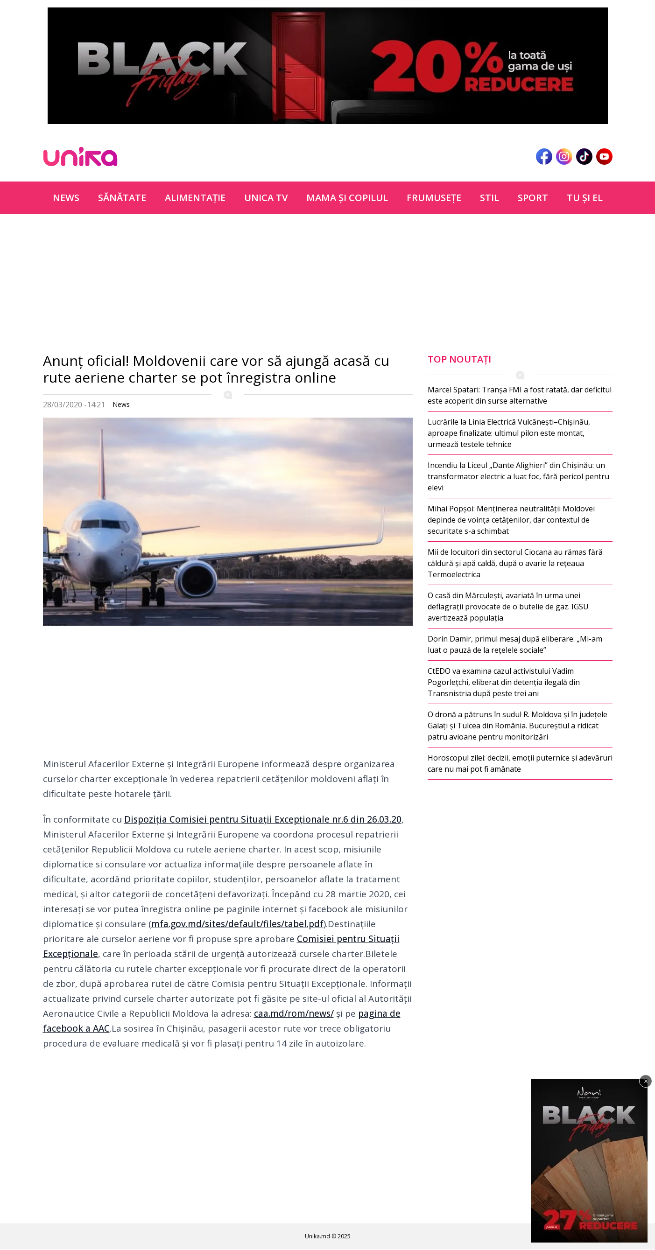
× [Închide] (646, 1081)
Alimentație (195, 197)
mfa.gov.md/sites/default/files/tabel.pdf (237, 924)
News (66, 197)
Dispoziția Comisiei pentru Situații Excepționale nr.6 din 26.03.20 (262, 819)
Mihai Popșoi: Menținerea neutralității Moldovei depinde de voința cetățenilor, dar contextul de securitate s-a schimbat (511, 519)
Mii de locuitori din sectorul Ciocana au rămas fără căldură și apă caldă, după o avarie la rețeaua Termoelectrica (515, 563)
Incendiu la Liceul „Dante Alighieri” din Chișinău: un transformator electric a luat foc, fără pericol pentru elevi (518, 476)
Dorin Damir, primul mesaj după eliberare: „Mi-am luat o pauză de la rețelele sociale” (515, 644)
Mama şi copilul (347, 197)
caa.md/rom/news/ (294, 1013)
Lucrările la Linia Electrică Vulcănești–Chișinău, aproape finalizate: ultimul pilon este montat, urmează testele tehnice (509, 433)
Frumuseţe (434, 197)
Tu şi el (585, 197)
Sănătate (122, 197)
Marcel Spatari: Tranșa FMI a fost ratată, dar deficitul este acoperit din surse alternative (520, 395)
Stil (489, 197)
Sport (533, 197)
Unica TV (266, 197)
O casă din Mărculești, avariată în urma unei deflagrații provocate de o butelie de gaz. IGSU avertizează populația (508, 606)
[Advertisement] (228, 287)
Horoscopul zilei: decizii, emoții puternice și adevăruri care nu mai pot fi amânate (520, 763)
